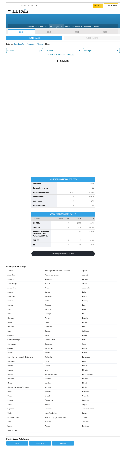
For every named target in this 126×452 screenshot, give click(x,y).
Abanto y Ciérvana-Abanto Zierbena (57, 271)
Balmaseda (11, 296)
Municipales (34, 38)
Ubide (9, 413)
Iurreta (47, 353)
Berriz (84, 305)
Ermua (47, 322)
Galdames (85, 331)
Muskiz (84, 387)
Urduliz (84, 413)
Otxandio (85, 396)
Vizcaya (63, 443)
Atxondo (10, 292)
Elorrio (47, 318)
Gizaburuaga (11, 344)
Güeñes (10, 348)
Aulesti (47, 292)
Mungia (85, 383)
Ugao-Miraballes (50, 413)
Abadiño (10, 271)
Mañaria (10, 374)
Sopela (84, 404)
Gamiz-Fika (11, 335)
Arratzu (47, 284)
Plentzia (10, 400)
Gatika (84, 335)
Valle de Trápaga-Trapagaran (55, 417)
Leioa (84, 361)
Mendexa (48, 379)
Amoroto (85, 275)
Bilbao (9, 309)
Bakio (84, 292)
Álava (17, 443)
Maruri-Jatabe (87, 374)
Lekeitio (10, 366)
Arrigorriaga (11, 288)
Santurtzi (85, 400)
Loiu (46, 370)
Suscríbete (97, 6)
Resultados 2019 (56, 26)
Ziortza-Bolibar (12, 430)
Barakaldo (48, 296)
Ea (83, 314)
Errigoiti (85, 322)
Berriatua (48, 305)
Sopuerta (10, 409)
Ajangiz (85, 271)
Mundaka (48, 383)
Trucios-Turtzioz (88, 409)
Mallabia (85, 370)
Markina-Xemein (51, 374)
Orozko (10, 396)
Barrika (85, 296)
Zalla (9, 422)
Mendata (10, 379)
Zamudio (48, 422)
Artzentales (86, 288)
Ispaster (10, 353)
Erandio (85, 318)
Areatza (85, 279)
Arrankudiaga (12, 284)
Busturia (48, 309)
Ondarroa (85, 392)
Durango (48, 314)
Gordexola (48, 344)
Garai (47, 335)
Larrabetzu (11, 361)
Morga (9, 383)
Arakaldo (10, 279)
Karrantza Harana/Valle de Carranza (20, 357)
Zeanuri (10, 426)
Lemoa (47, 366)
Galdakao (48, 331)
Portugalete (49, 400)
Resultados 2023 (41, 26)
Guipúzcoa (40, 443)
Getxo (84, 340)
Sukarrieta (48, 409)
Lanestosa (86, 357)
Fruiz (9, 331)
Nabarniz (48, 392)
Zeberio (47, 426)
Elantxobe (10, 318)
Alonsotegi (11, 275)
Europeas (88, 26)
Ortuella (48, 396)
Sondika (48, 404)
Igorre (84, 348)
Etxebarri (10, 327)
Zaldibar (85, 417)
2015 (49, 32)
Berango (85, 301)
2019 (21, 32)
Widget (96, 26)
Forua (84, 327)
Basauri (10, 301)
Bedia (47, 301)
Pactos (68, 26)
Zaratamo (85, 422)
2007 (105, 32)
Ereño (9, 322)
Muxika (9, 392)
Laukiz (47, 361)
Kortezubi (48, 357)
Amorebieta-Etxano (52, 275)
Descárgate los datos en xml (63, 254)
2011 (77, 32)
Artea (47, 288)
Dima (9, 314)
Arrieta (84, 284)
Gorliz (84, 344)
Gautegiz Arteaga (13, 340)
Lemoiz (85, 366)
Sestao (9, 404)
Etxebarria (48, 327)
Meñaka (85, 379)
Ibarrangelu (49, 348)
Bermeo (10, 305)
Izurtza (84, 353)
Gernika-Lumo (50, 340)
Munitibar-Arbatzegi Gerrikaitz (18, 387)
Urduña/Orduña (13, 417)
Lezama (10, 370)
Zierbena (85, 426)
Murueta (48, 387)
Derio (84, 309)
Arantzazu (48, 279)
